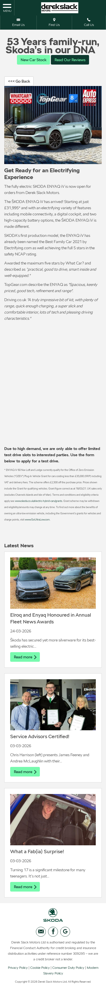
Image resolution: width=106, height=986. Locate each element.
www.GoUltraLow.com (37, 519)
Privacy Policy (18, 968)
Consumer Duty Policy (68, 968)
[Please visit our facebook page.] (53, 932)
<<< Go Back (19, 81)
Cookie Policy (40, 968)
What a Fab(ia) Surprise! (37, 851)
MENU (7, 7)
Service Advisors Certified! (39, 736)
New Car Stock (33, 60)
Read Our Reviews (70, 60)
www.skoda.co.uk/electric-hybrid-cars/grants (38, 500)
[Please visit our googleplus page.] (65, 932)
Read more (25, 657)
